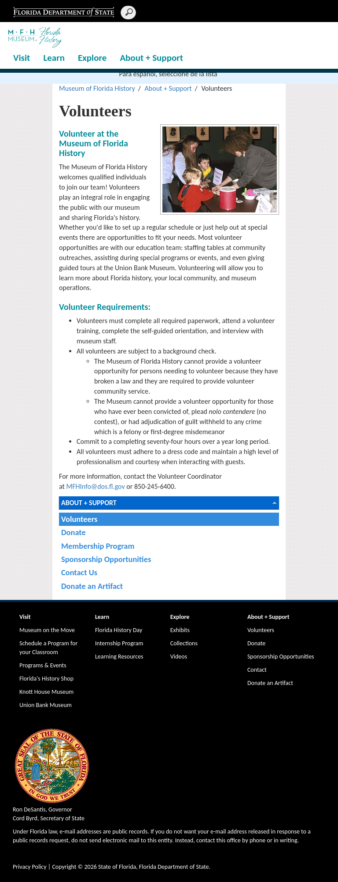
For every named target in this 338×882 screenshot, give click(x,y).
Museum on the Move (47, 630)
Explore (92, 57)
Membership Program (97, 546)
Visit (21, 57)
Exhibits (180, 630)
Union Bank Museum (45, 705)
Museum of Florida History (97, 88)
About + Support (151, 57)
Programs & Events (42, 665)
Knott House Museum (46, 692)
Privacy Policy (30, 867)
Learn (54, 57)
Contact (257, 670)
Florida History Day (118, 630)
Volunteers (79, 519)
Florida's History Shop (46, 678)
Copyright (64, 867)
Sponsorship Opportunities (106, 559)
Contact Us (79, 572)
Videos (178, 656)
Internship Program (119, 643)
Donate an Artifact (92, 586)
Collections (184, 643)
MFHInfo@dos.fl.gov (95, 486)
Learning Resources (119, 656)
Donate (73, 532)
